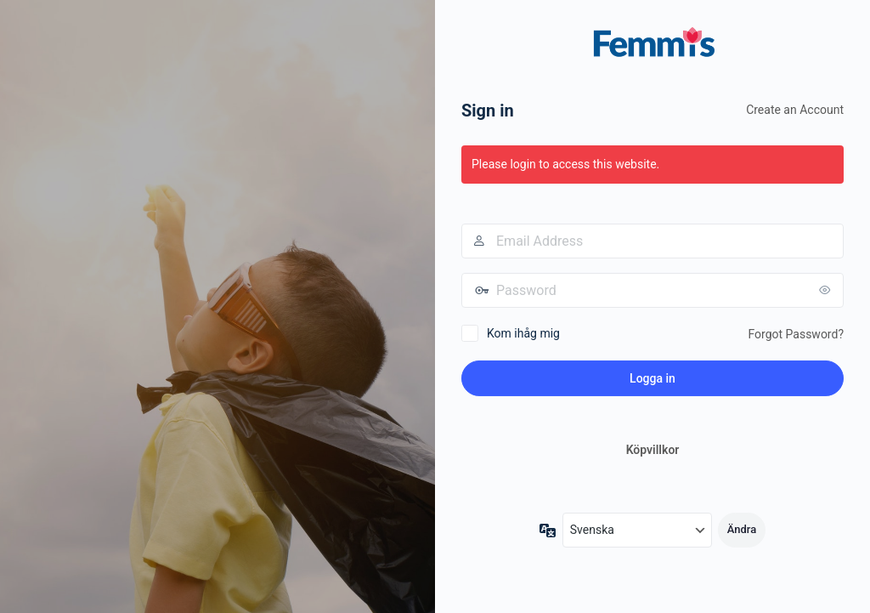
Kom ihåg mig (523, 333)
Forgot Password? (796, 334)
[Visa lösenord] (827, 290)
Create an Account (795, 109)
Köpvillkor (653, 450)
